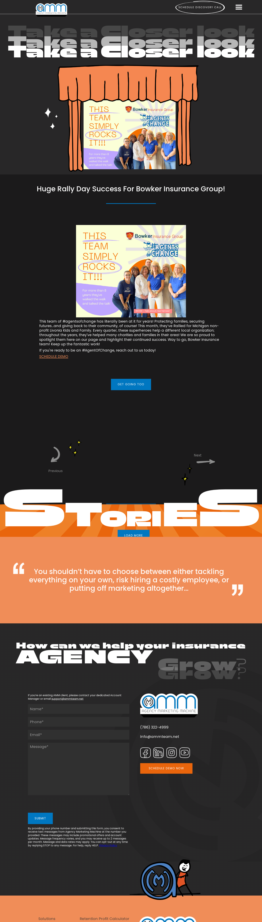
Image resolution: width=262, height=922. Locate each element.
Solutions (46, 918)
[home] (51, 9)
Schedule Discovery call (200, 7)
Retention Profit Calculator (104, 918)
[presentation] (53, 804)
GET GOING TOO (131, 384)
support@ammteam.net (67, 699)
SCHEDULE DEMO (53, 356)
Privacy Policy (108, 845)
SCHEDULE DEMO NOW (166, 768)
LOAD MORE (133, 535)
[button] (238, 7)
